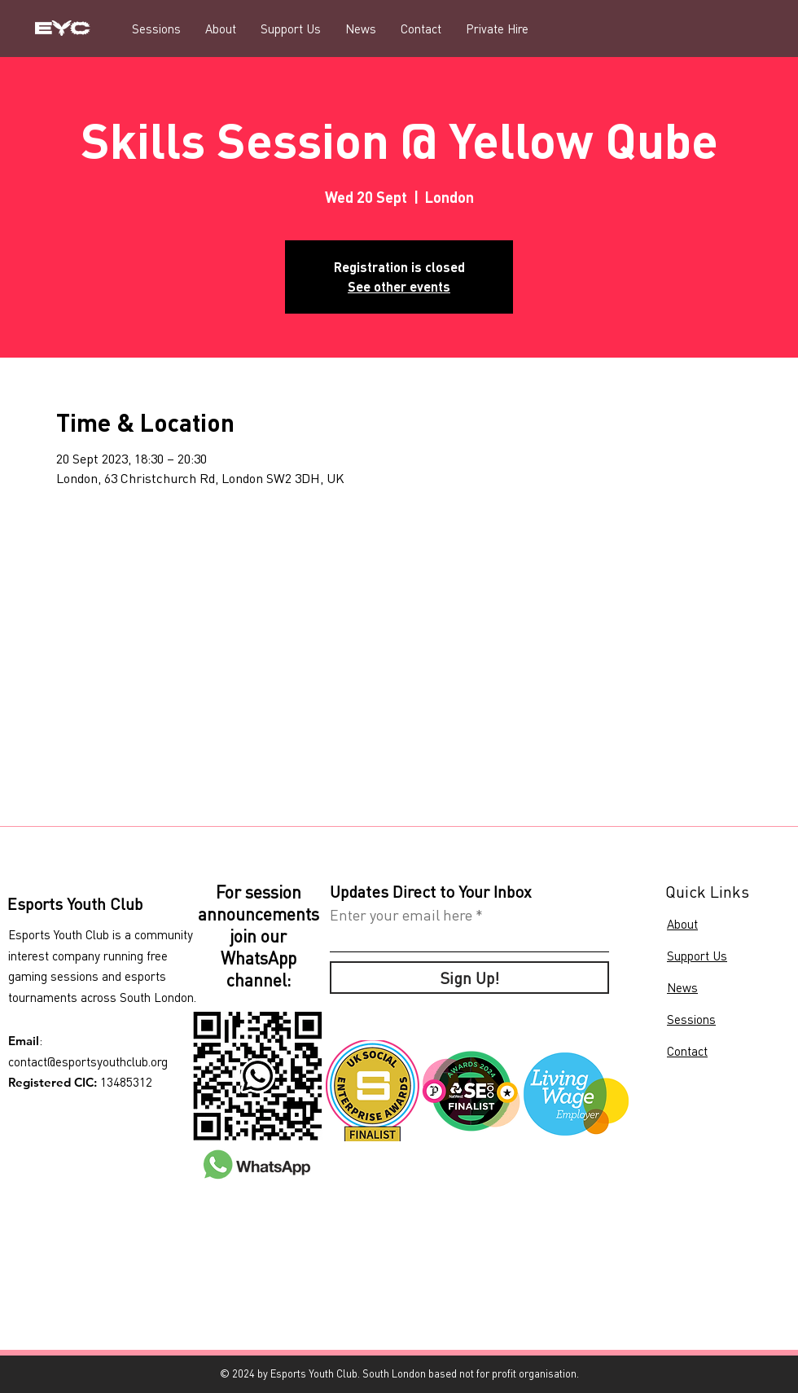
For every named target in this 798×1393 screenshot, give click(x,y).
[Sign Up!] (469, 977)
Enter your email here (401, 914)
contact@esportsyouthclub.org (88, 1061)
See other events (399, 286)
